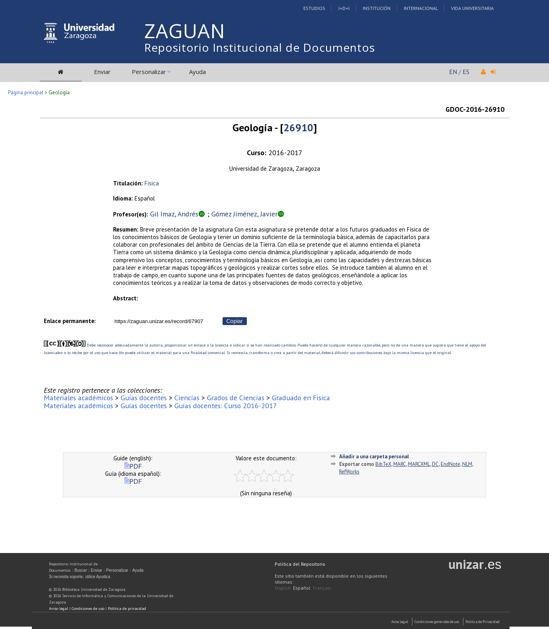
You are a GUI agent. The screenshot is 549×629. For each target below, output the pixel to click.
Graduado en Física (301, 397)
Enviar (102, 72)
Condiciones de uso (88, 608)
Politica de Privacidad (482, 621)
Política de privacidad (127, 608)
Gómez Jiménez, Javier (244, 213)
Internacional (421, 8)
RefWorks (349, 471)
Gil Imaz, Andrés (174, 213)
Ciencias (186, 397)
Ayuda (197, 72)
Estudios (314, 8)
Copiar (235, 321)
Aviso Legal (399, 621)
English (283, 588)
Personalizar (149, 72)
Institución (377, 8)
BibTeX (383, 464)
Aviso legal (58, 608)
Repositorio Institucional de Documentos (259, 47)
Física (152, 183)
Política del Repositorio (300, 564)
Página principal (25, 92)
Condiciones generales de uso (436, 621)
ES (466, 72)
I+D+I (344, 8)
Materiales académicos (78, 397)
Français (322, 588)
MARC (399, 464)
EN (453, 72)
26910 (298, 127)
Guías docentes (144, 397)
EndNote (450, 464)
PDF (133, 466)
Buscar (80, 570)
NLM (467, 464)
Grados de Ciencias (235, 397)
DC (435, 464)
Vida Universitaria (472, 8)
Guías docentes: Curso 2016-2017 (225, 405)
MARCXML (419, 464)
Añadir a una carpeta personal (374, 456)
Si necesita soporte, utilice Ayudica (79, 576)
